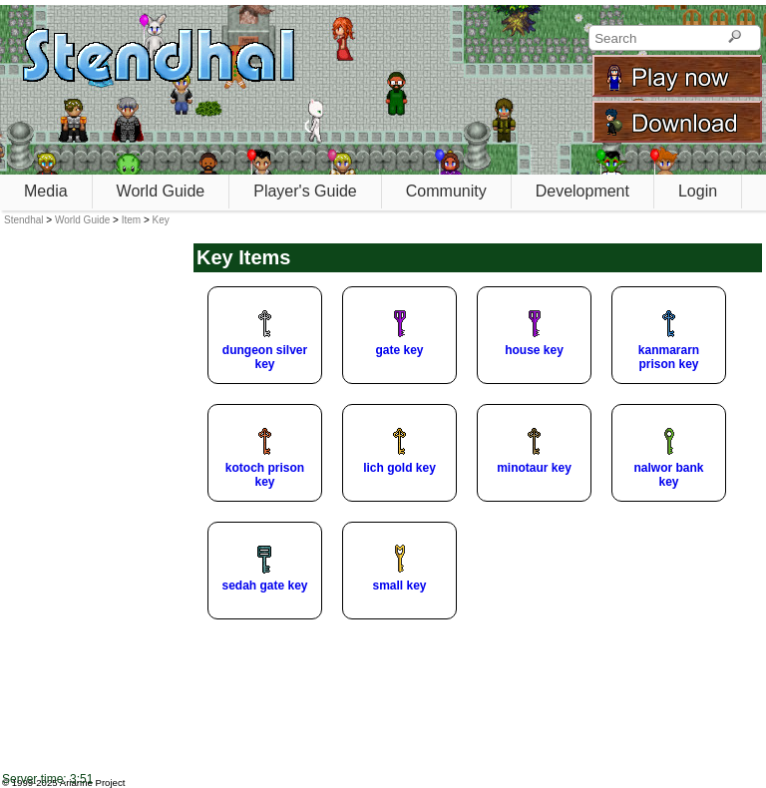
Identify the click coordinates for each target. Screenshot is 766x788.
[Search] (734, 38)
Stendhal (23, 219)
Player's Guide (305, 191)
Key (161, 219)
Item (131, 219)
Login (697, 191)
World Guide (161, 191)
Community (446, 191)
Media (46, 191)
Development (582, 191)
